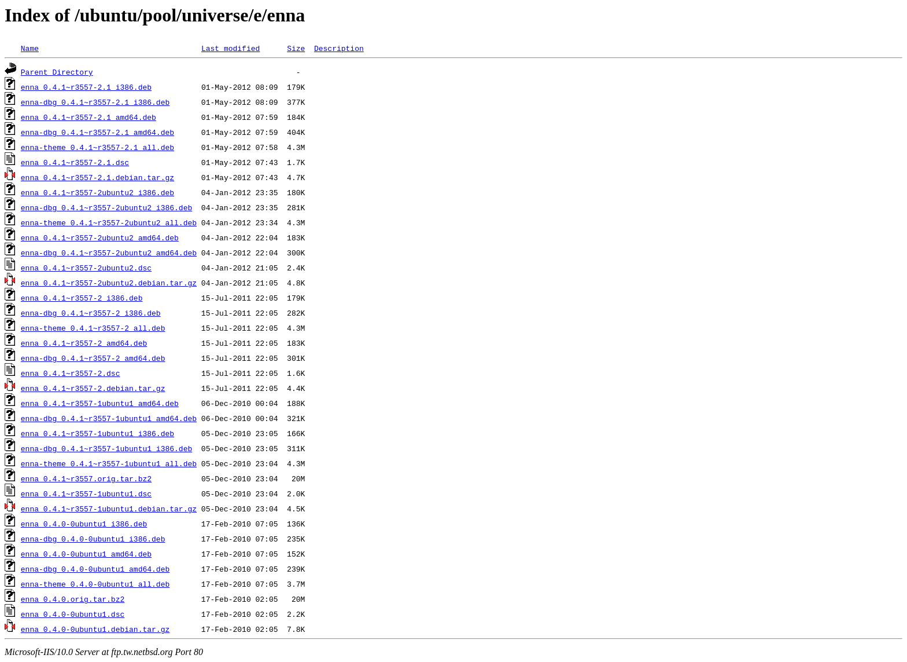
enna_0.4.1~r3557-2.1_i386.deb (86, 87)
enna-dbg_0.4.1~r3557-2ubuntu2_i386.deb (106, 207)
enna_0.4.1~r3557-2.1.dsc (75, 162)
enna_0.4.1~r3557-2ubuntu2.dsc (86, 267)
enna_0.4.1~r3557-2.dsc (70, 373)
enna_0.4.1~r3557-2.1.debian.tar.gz (97, 177)
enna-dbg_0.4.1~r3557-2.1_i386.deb (95, 102)
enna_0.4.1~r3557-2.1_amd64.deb (88, 117)
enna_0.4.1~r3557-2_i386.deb (82, 297)
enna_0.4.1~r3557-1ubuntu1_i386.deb (97, 433)
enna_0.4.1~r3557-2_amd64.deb (84, 343)
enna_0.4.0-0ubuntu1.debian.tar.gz (95, 629)
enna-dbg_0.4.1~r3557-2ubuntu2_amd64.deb (109, 252)
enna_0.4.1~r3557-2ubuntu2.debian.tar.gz (109, 282)
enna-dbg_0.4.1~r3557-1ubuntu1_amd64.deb (109, 418)
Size (296, 48)
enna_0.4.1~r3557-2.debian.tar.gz (93, 388)
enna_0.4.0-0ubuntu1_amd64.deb (86, 553)
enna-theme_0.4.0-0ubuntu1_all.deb (95, 584)
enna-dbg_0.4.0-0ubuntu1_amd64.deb (95, 569)
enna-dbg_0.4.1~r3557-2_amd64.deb (93, 358)
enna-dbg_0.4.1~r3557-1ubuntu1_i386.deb (106, 448)
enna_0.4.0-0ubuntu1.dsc (72, 614)
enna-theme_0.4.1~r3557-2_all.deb (93, 328)
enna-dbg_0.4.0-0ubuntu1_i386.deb (93, 538)
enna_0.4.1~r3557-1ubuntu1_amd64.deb (100, 403)
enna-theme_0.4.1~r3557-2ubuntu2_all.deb (109, 222)
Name (30, 48)
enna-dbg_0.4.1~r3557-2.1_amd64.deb (97, 132)
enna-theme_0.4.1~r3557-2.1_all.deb (97, 147)
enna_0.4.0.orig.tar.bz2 (72, 599)
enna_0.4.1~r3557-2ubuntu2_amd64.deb (100, 237)
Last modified (230, 48)
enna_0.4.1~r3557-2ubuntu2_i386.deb (97, 192)
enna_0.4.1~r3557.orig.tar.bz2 (86, 478)
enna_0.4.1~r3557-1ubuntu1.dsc (86, 493)
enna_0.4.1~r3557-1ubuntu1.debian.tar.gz (109, 508)
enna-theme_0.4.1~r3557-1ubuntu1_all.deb (109, 463)
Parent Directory (57, 72)
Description (339, 48)
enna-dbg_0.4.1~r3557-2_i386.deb (91, 313)
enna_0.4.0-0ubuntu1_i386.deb (84, 523)
